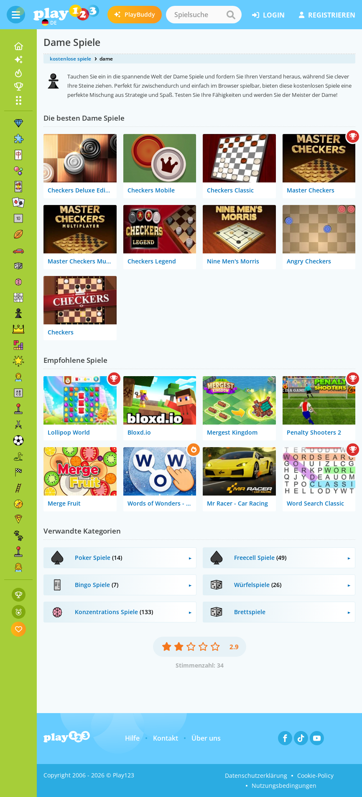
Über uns (206, 738)
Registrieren (327, 15)
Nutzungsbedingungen (284, 785)
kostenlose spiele (70, 58)
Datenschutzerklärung (256, 775)
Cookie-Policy (315, 775)
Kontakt (165, 738)
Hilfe (132, 738)
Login (268, 15)
